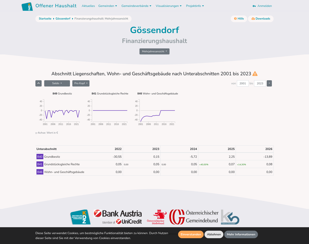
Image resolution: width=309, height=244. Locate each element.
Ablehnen (214, 234)
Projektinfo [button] (195, 6)
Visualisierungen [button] (169, 6)
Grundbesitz (62, 93)
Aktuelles (88, 6)
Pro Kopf (80, 83)
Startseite (45, 19)
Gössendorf (63, 19)
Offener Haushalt (56, 6)
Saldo (56, 83)
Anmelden (262, 6)
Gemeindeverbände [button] (136, 6)
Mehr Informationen (241, 234)
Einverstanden (191, 234)
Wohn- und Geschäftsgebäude (157, 93)
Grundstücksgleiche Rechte (110, 93)
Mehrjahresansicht (153, 51)
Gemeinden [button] (108, 6)
